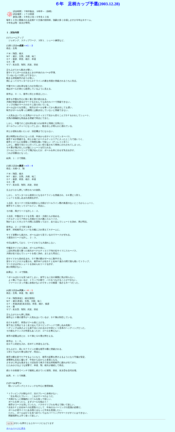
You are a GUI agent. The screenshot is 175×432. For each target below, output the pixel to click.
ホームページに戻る (15, 428)
